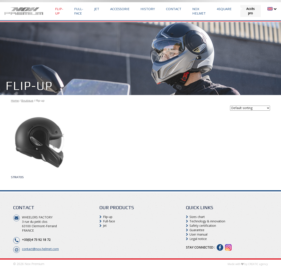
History (147, 9)
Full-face (78, 11)
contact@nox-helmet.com (40, 249)
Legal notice (198, 239)
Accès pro (250, 11)
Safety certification (202, 225)
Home (15, 100)
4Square (224, 9)
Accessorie (120, 9)
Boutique (27, 100)
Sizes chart (197, 217)
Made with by (248, 264)
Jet (96, 9)
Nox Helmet (199, 11)
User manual (198, 234)
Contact (173, 9)
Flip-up (59, 11)
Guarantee (196, 230)
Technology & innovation (207, 221)
